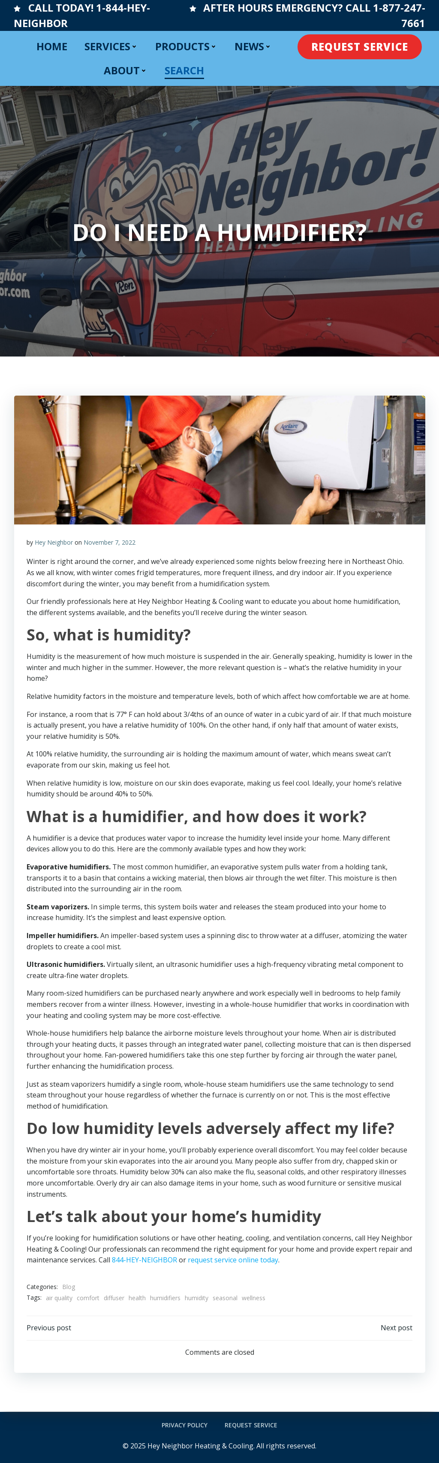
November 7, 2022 (109, 542)
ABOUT (125, 70)
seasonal (225, 1298)
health (137, 1298)
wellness (253, 1298)
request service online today (233, 1260)
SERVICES (111, 46)
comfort (88, 1298)
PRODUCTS (186, 46)
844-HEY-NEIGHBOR (144, 1260)
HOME (51, 46)
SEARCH (184, 70)
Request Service (251, 1425)
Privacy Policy (184, 1425)
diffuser (114, 1298)
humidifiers (165, 1298)
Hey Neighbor (54, 542)
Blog (68, 1287)
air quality (59, 1298)
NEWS (253, 46)
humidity (196, 1298)
